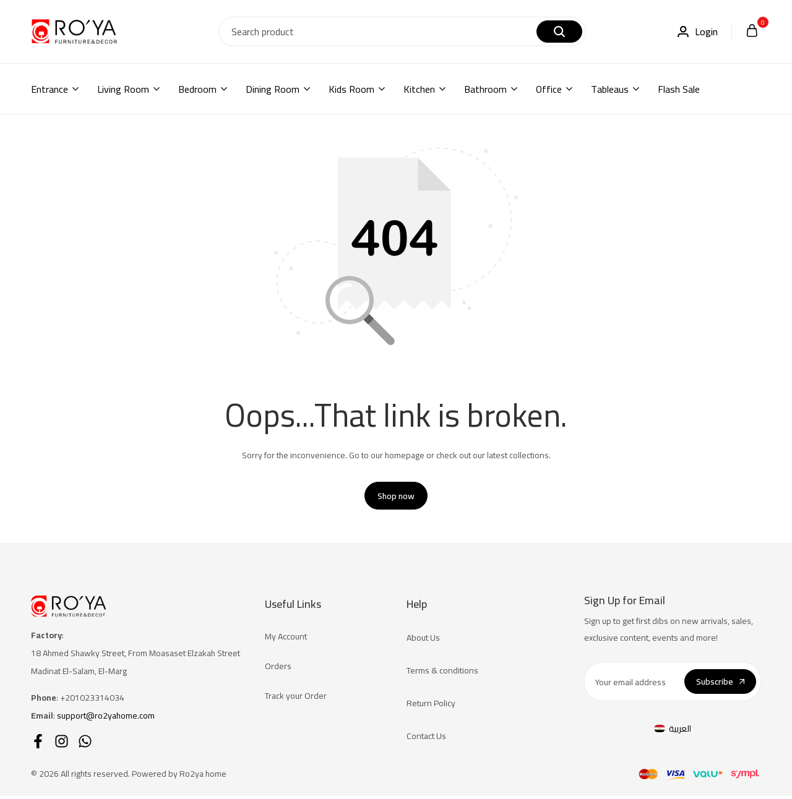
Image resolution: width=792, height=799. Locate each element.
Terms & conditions (442, 673)
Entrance (49, 89)
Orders (278, 669)
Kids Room (351, 89)
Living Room (123, 89)
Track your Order (296, 699)
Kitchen (419, 89)
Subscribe (720, 685)
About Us (423, 641)
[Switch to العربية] (672, 731)
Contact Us (426, 739)
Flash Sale (679, 89)
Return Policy (431, 706)
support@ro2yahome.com (106, 719)
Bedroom (197, 89)
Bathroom (485, 89)
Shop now (396, 499)
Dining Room (272, 89)
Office (549, 89)
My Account (286, 639)
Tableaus (610, 89)
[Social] (38, 744)
